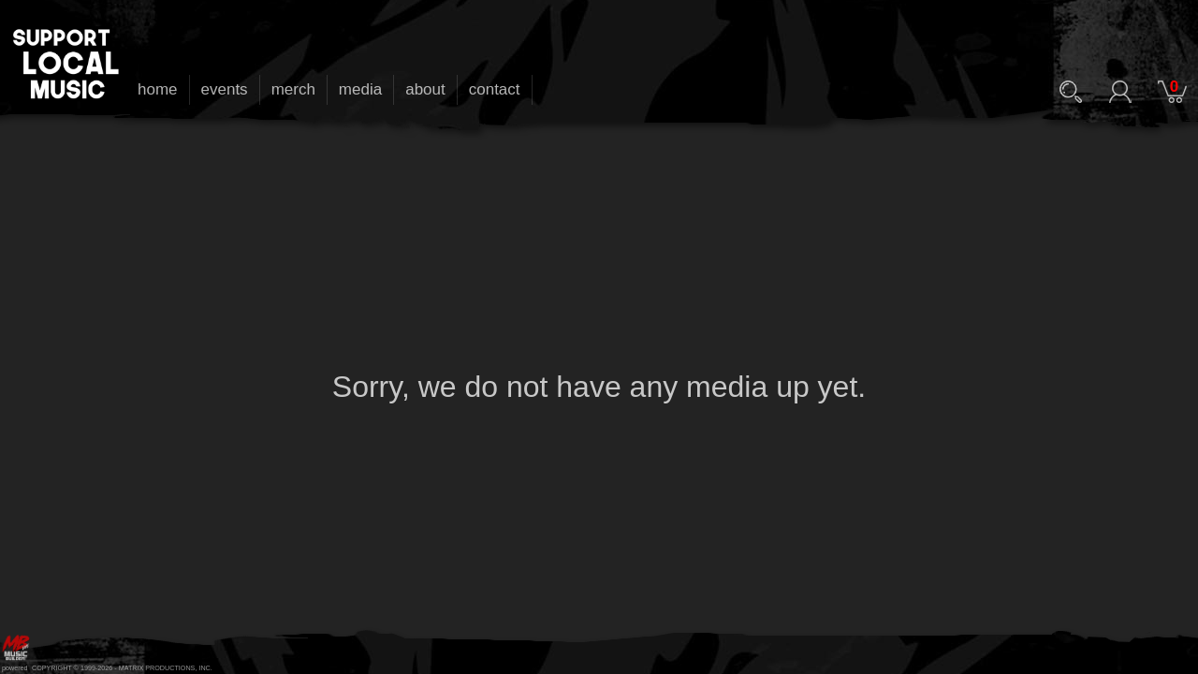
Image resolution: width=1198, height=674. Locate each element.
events (224, 89)
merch (293, 89)
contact (494, 89)
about (425, 89)
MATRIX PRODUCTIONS (157, 668)
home (158, 89)
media (360, 89)
